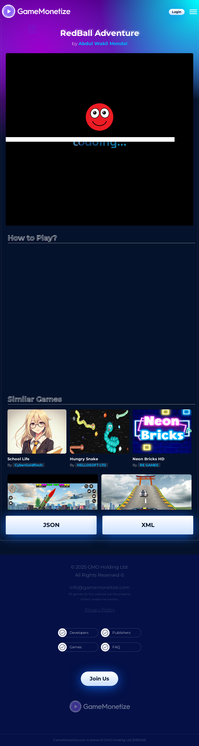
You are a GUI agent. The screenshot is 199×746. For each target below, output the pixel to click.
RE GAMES (149, 465)
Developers (73, 632)
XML (147, 524)
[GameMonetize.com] (36, 12)
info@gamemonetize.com (100, 587)
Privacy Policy (100, 610)
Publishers (116, 632)
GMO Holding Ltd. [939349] (125, 740)
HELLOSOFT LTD (91, 465)
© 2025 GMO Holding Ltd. (99, 567)
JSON (51, 524)
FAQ (110, 647)
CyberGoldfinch (29, 465)
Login (176, 12)
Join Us (99, 679)
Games (70, 647)
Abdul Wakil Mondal (103, 43)
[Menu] (193, 12)
